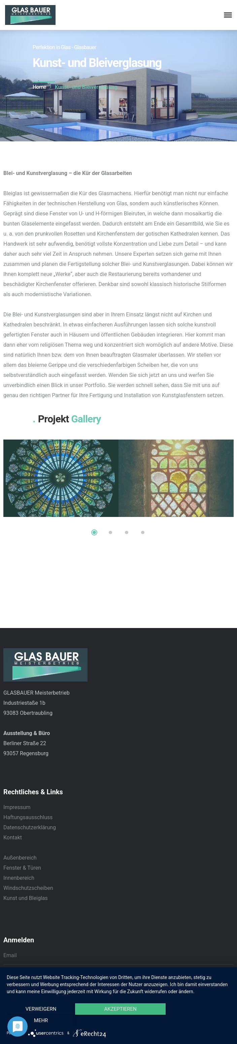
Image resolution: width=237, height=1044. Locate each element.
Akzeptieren (118, 1021)
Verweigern (40, 1021)
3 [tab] (126, 532)
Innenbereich (18, 878)
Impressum (17, 807)
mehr (197, 1021)
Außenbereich (20, 858)
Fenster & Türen (22, 868)
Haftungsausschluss (28, 817)
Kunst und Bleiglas (25, 898)
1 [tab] (94, 532)
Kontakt (12, 838)
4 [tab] (142, 532)
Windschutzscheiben (28, 888)
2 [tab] (110, 532)
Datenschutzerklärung (29, 828)
